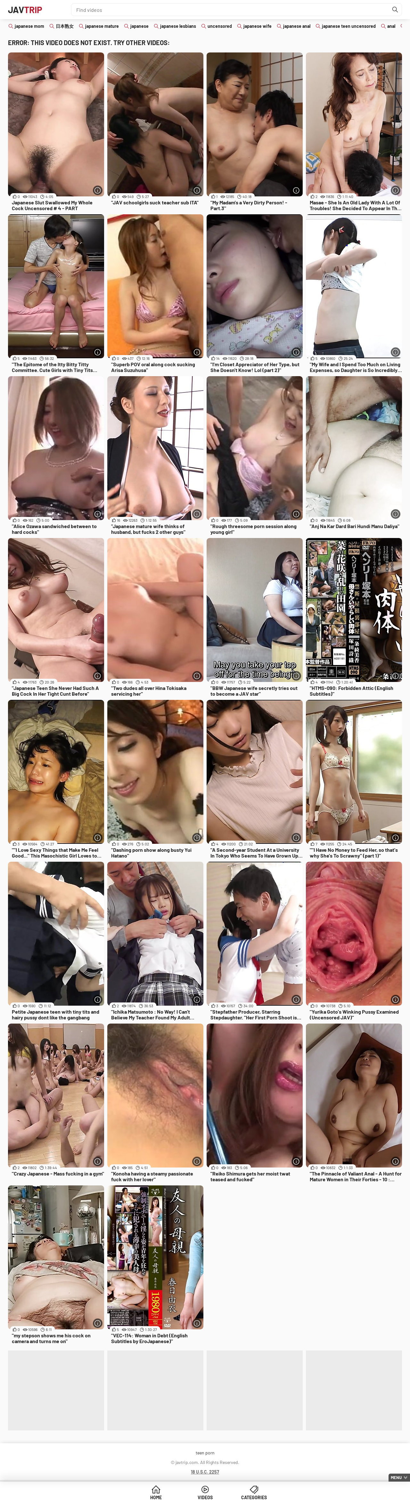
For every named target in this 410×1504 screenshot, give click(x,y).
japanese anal (296, 26)
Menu (396, 1477)
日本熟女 (65, 26)
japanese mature (102, 26)
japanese (139, 26)
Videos (205, 1497)
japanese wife (257, 26)
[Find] (395, 9)
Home (156, 1497)
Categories (254, 1497)
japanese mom (29, 26)
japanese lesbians (178, 26)
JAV (25, 9)
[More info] (97, 190)
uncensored (220, 26)
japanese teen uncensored (349, 26)
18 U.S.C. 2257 (205, 1472)
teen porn (205, 1452)
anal (391, 26)
